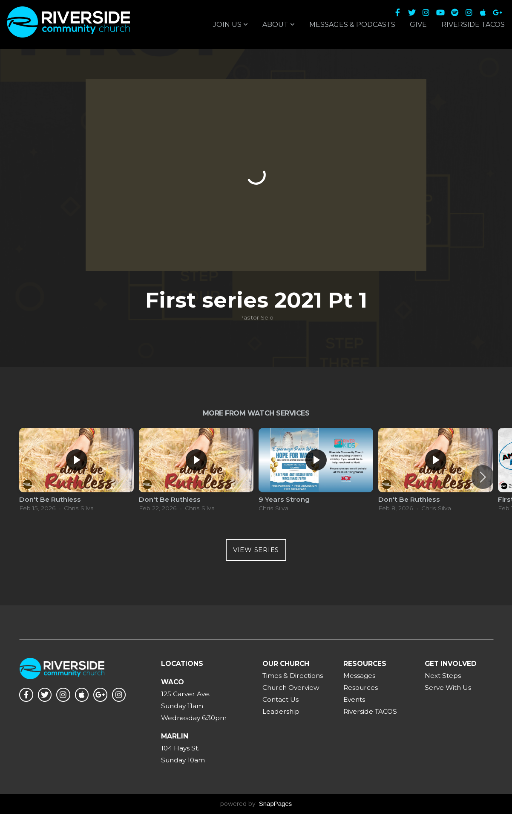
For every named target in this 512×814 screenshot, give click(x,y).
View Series (256, 550)
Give (418, 24)
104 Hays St (179, 748)
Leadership (280, 711)
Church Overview (290, 687)
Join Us (230, 24)
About (278, 24)
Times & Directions (292, 676)
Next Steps (443, 676)
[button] (483, 477)
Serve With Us (448, 687)
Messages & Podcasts (352, 24)
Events (354, 699)
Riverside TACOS (473, 24)
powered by (256, 804)
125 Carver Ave (185, 694)
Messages (359, 676)
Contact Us (280, 699)
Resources (360, 687)
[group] (76, 472)
